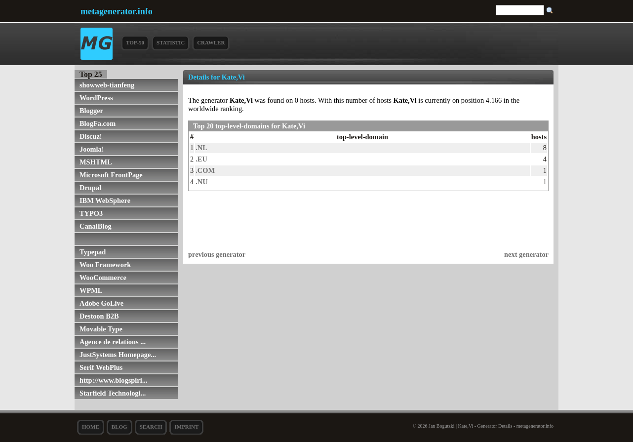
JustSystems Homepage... (117, 355)
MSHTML (95, 162)
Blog (119, 427)
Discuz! (90, 136)
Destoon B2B (99, 316)
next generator (526, 254)
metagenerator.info (116, 11)
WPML (90, 290)
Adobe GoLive (101, 303)
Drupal (90, 188)
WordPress (96, 98)
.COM (205, 170)
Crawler (211, 42)
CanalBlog (95, 226)
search (151, 427)
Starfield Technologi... (112, 393)
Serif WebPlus (100, 367)
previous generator (216, 254)
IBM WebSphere (104, 200)
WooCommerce (102, 277)
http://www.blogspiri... (113, 380)
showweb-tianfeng (106, 85)
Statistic (171, 42)
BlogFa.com (97, 123)
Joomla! (91, 149)
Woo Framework (105, 265)
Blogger (91, 111)
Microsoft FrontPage (111, 175)
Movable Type (100, 329)
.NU (201, 182)
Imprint (186, 427)
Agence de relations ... (112, 342)
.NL (201, 148)
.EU (201, 159)
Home (90, 427)
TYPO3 (91, 213)
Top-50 (135, 42)
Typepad (92, 252)
